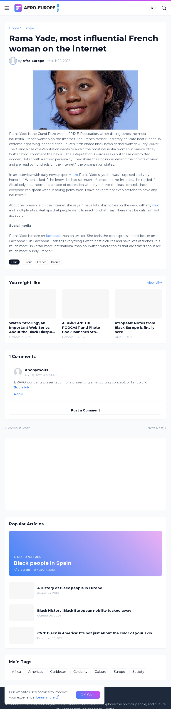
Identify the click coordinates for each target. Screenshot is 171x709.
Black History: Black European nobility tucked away (84, 610)
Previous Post (18, 428)
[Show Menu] (7, 8)
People (55, 262)
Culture (100, 672)
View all (153, 282)
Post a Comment (85, 410)
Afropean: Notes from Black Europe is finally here (135, 327)
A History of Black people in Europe (69, 588)
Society (138, 672)
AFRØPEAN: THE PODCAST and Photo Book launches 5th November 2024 (81, 327)
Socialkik (21, 387)
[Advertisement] (85, 474)
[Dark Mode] (153, 8)
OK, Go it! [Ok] (88, 695)
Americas (35, 672)
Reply (18, 394)
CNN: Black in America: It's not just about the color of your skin (94, 633)
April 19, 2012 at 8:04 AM (41, 375)
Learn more (45, 697)
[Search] (164, 8)
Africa (16, 672)
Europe (28, 28)
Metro (73, 175)
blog (155, 205)
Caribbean (58, 672)
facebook (53, 236)
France (41, 262)
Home (14, 28)
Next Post (155, 428)
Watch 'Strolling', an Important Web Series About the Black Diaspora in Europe (32, 327)
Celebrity (80, 672)
